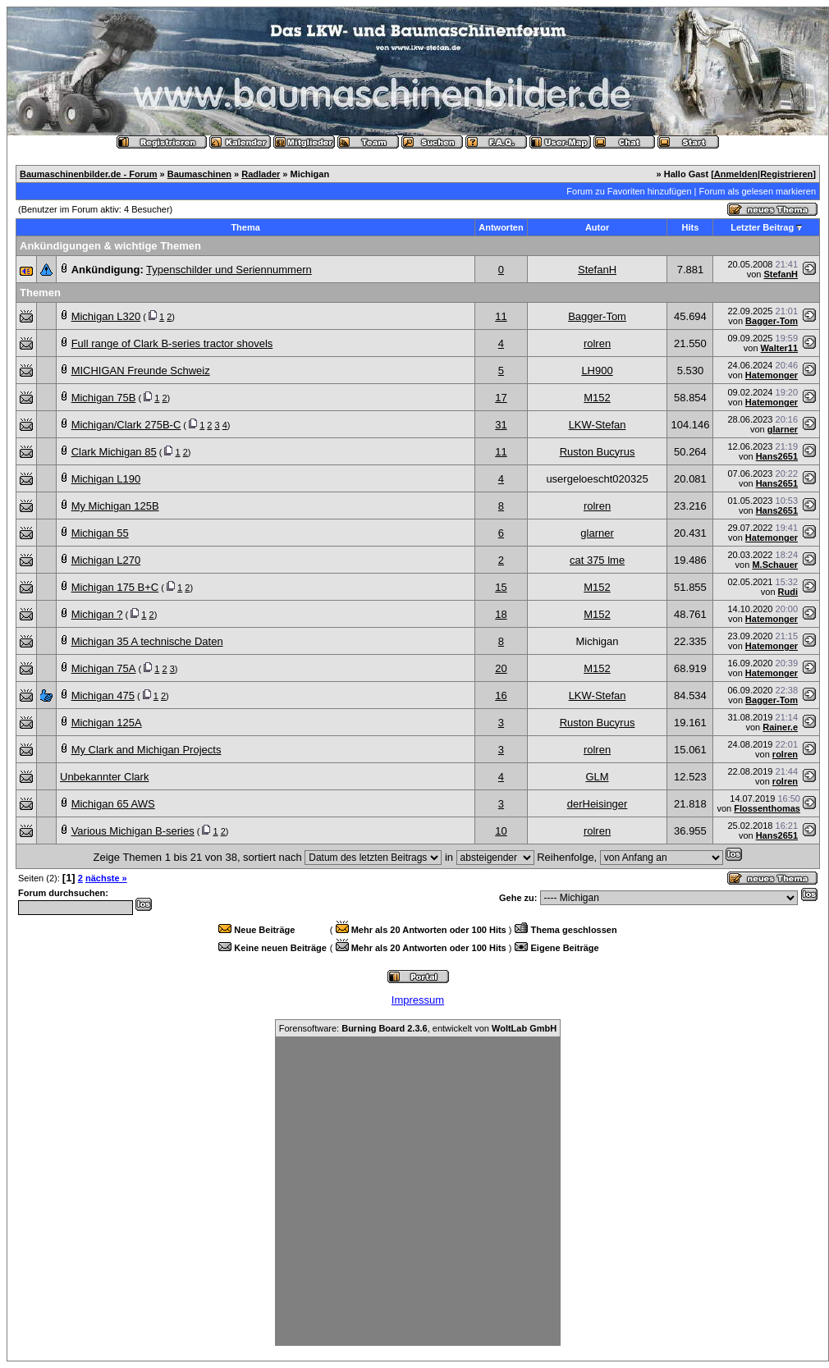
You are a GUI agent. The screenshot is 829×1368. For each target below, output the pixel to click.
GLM (596, 777)
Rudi (788, 592)
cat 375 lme (597, 560)
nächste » (106, 878)
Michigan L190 (106, 479)
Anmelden (736, 174)
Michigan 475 (103, 695)
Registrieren (786, 174)
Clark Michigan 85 (114, 452)
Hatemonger (771, 375)
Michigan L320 (106, 316)
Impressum (418, 1000)
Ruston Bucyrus (597, 452)
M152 (597, 397)
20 (500, 668)
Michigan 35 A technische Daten (147, 641)
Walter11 (779, 348)
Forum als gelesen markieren (757, 191)
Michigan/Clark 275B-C (126, 425)
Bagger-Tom (597, 316)
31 (500, 425)
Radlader (260, 174)
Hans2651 (777, 456)
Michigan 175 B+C (115, 587)
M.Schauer (775, 565)
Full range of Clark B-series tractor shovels (172, 343)
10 (500, 831)
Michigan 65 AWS (113, 804)
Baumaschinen (199, 174)
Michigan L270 (106, 560)
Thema (245, 227)
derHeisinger (597, 804)
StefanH (597, 269)
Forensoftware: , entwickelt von (417, 1028)
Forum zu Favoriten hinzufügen (628, 191)
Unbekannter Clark (104, 777)
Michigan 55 (100, 533)
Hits (690, 227)
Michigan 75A (103, 668)
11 (500, 316)
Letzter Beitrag (762, 227)
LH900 (596, 370)
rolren (597, 343)
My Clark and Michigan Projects (146, 749)
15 (500, 587)
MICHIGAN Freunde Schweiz (140, 370)
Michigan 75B (103, 397)
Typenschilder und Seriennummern (229, 269)
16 (500, 695)
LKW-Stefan (597, 425)
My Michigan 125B (115, 506)
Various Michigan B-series (133, 831)
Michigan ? (97, 614)
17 (500, 397)
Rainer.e (780, 727)
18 (500, 614)
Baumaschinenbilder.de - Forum (88, 174)
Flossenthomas (767, 808)
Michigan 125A (106, 722)
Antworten (501, 227)
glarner (782, 429)
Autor (597, 227)
